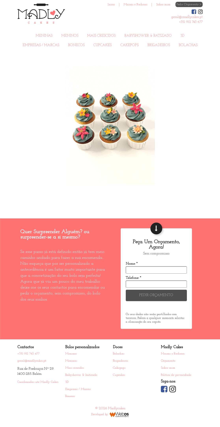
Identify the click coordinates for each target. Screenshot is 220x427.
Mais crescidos (101, 36)
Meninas (44, 36)
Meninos (69, 36)
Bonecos (76, 45)
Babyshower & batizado (148, 36)
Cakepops (129, 45)
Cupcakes (102, 45)
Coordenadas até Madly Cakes (37, 382)
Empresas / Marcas (41, 45)
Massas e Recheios (135, 4)
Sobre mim (163, 4)
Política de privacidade (176, 375)
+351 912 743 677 (28, 353)
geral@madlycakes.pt (31, 360)
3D (183, 36)
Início (111, 4)
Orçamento (168, 360)
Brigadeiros (158, 45)
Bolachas (188, 45)
